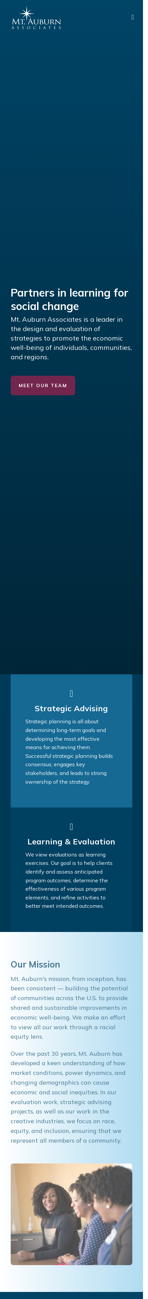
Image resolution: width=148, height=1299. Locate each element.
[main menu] (133, 17)
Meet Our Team (43, 385)
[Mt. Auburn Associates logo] (36, 17)
